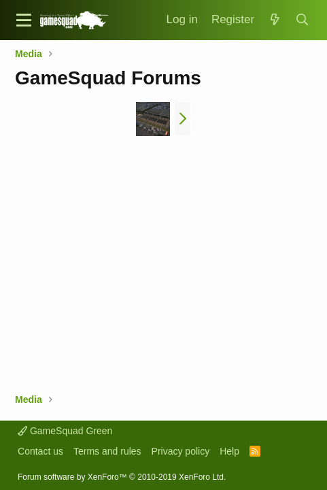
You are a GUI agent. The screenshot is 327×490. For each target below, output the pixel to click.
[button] (24, 20)
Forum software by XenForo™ (122, 477)
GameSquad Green (65, 430)
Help (229, 451)
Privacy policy (181, 451)
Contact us (40, 451)
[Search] (302, 20)
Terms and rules (107, 451)
